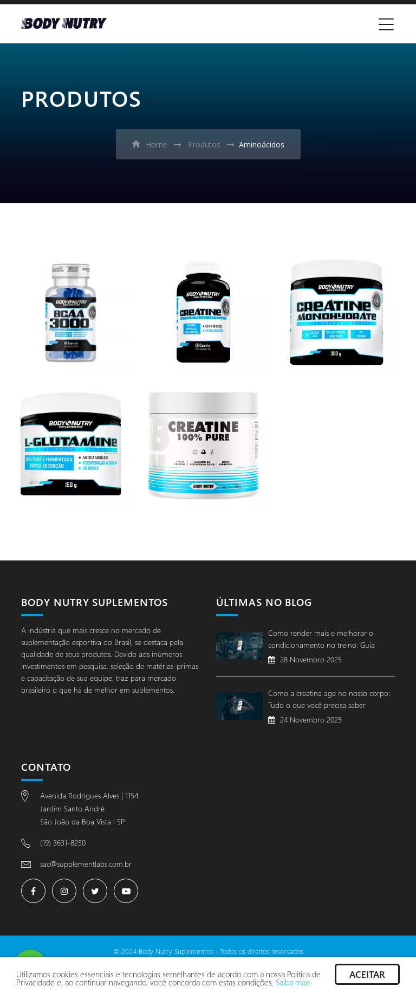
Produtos (203, 144)
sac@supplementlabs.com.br (86, 864)
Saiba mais (293, 982)
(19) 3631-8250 (63, 842)
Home (149, 144)
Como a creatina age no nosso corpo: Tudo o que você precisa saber (329, 699)
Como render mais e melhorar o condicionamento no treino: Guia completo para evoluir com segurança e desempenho (329, 640)
